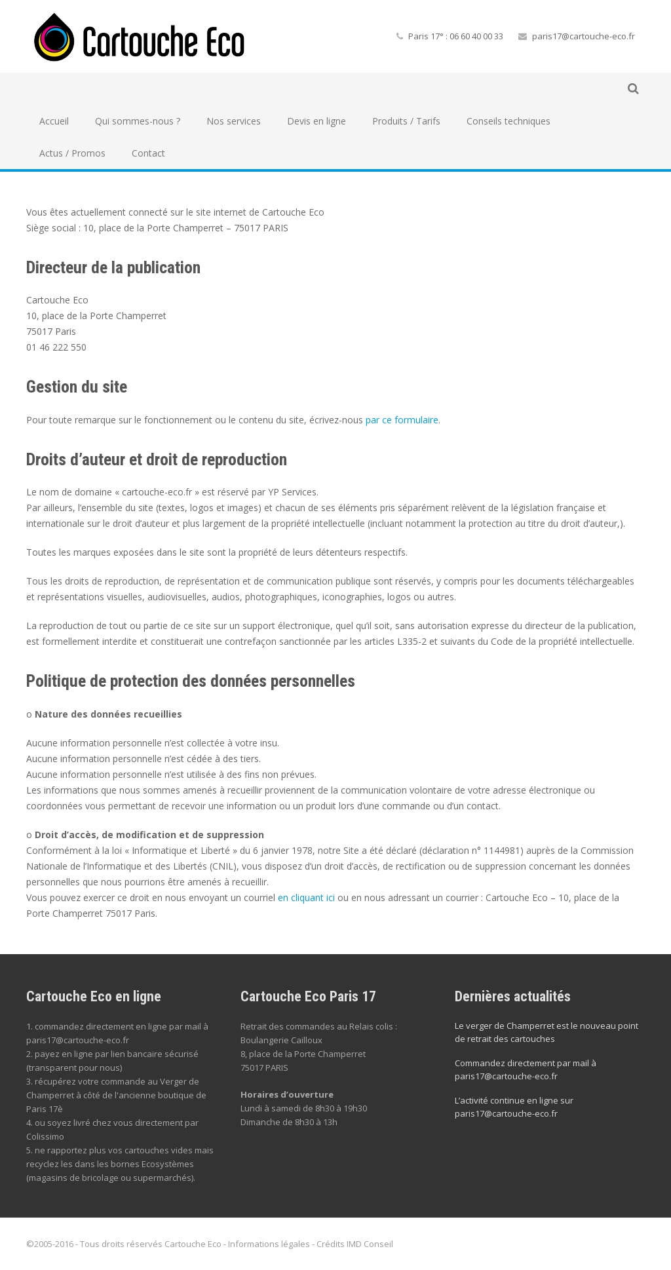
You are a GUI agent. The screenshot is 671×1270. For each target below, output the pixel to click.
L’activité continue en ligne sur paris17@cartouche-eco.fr (514, 1106)
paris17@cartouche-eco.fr (583, 36)
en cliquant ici (306, 897)
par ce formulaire (402, 420)
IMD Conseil (370, 1244)
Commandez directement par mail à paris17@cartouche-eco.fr (525, 1069)
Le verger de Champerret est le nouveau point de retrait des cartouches (546, 1032)
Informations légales (269, 1244)
